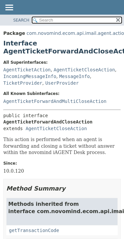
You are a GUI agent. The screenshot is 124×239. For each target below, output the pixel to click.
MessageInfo (74, 76)
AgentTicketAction (27, 69)
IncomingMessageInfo (29, 76)
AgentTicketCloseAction (84, 69)
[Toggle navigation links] (9, 8)
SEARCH (21, 20)
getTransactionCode (34, 230)
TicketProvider (22, 83)
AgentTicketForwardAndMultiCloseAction (54, 101)
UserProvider (62, 83)
